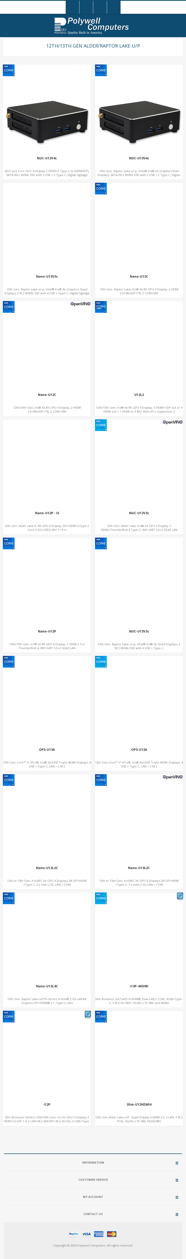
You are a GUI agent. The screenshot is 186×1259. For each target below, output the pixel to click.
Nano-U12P (47, 631)
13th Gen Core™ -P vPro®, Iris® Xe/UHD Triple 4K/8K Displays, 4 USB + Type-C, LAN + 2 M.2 (47, 764)
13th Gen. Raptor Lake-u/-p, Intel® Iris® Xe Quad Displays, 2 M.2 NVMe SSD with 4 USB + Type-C (139, 646)
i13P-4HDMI (139, 986)
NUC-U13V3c (139, 631)
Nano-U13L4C (47, 986)
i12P (47, 1104)
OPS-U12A (139, 750)
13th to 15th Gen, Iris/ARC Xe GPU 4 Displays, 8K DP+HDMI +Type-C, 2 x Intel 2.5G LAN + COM (139, 882)
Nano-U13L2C (139, 868)
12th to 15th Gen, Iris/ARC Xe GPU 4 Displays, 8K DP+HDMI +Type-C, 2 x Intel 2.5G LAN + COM (47, 882)
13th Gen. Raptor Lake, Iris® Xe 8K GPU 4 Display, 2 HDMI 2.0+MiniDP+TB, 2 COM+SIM (139, 291)
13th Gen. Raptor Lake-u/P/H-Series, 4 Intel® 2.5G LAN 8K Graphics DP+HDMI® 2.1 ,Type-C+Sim (47, 1001)
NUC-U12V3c (139, 513)
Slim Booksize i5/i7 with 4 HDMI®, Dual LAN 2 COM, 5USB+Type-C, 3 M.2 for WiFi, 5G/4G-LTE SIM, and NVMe (139, 1001)
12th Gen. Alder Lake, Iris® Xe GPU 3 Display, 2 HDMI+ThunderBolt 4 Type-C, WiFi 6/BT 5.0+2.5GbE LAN (139, 528)
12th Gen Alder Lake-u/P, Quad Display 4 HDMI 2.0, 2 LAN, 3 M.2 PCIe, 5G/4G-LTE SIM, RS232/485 (139, 1119)
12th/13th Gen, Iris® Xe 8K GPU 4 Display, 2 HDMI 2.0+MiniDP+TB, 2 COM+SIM (47, 409)
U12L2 (139, 395)
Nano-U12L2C (47, 868)
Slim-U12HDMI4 (139, 1104)
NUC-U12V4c (47, 158)
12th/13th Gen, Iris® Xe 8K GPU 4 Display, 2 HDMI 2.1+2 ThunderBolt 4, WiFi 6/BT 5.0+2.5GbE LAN (47, 646)
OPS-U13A (47, 750)
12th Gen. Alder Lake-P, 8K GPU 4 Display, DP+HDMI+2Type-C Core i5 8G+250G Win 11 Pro (46, 528)
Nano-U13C (139, 276)
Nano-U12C (47, 395)
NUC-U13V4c (139, 158)
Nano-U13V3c (47, 276)
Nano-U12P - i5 (47, 513)
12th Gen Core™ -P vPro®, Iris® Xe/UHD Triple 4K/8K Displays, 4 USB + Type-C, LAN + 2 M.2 (139, 764)
